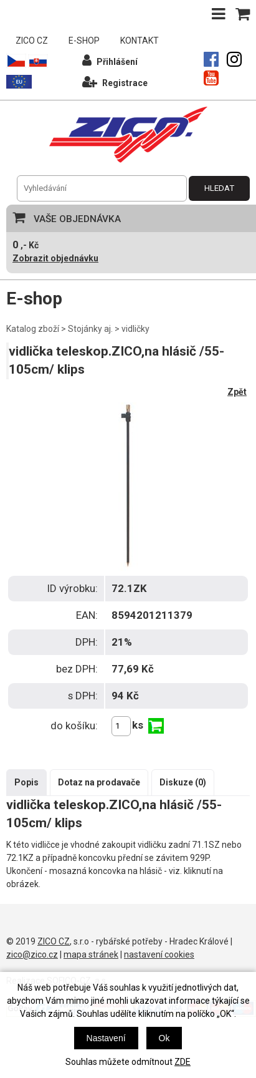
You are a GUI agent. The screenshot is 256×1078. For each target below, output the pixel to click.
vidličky (135, 329)
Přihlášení (110, 60)
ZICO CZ (32, 41)
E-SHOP (84, 41)
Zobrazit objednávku (55, 258)
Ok (164, 1038)
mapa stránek (91, 954)
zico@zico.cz (32, 954)
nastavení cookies (159, 954)
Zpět (237, 392)
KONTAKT (139, 41)
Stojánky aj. (90, 329)
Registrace (115, 81)
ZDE (182, 1062)
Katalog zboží (32, 329)
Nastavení (106, 1038)
